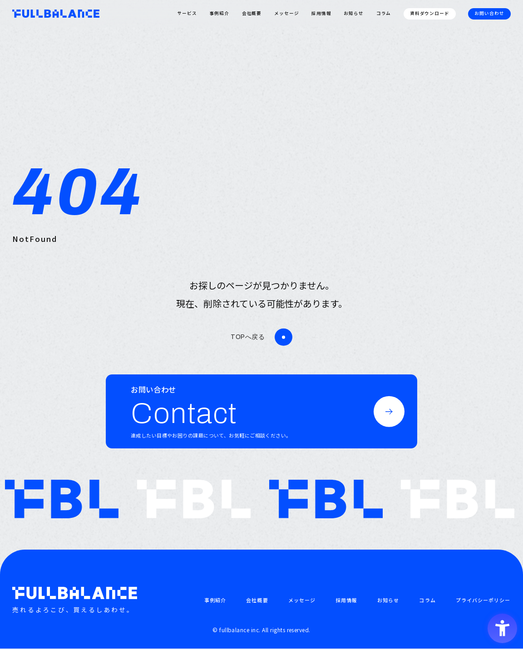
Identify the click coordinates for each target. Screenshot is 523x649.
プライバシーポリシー (483, 600)
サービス (187, 13)
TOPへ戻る (248, 337)
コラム (383, 13)
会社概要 (252, 13)
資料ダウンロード (430, 13)
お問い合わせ (489, 13)
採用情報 (321, 13)
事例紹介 (219, 13)
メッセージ (286, 13)
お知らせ (354, 13)
